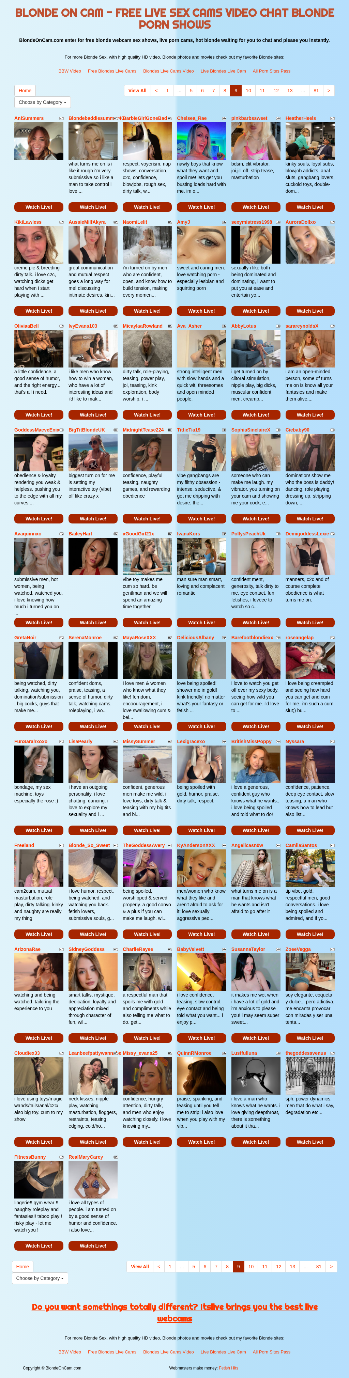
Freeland (24, 845)
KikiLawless (28, 222)
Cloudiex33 (27, 1053)
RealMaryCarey (86, 1157)
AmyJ (183, 222)
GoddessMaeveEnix (36, 430)
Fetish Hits (228, 1368)
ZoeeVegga (298, 949)
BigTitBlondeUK (87, 430)
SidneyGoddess (87, 949)
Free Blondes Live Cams (112, 71)
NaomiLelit (135, 222)
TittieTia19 (188, 430)
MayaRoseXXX (139, 637)
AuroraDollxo (301, 222)
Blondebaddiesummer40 (96, 118)
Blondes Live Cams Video (168, 71)
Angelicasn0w (247, 845)
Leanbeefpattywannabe (95, 1053)
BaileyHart (80, 533)
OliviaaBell (26, 326)
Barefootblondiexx (252, 637)
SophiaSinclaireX (250, 430)
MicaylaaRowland (143, 326)
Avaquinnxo (28, 533)
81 (316, 90)
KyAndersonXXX (196, 845)
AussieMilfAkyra (87, 222)
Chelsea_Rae (192, 118)
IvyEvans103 (83, 326)
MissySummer (139, 741)
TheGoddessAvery (144, 845)
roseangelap (300, 637)
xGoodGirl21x (138, 533)
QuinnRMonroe (194, 1053)
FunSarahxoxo (30, 741)
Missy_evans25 (140, 1053)
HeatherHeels (301, 118)
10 (248, 90)
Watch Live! (39, 207)
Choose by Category (42, 102)
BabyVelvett (190, 949)
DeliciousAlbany (195, 637)
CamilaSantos (301, 845)
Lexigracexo (191, 741)
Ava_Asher (189, 326)
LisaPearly (80, 741)
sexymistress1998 (251, 222)
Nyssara (295, 741)
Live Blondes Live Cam (223, 71)
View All (137, 90)
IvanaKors (188, 533)
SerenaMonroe (85, 637)
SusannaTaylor (248, 949)
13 (290, 90)
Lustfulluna (244, 1053)
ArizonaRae (27, 949)
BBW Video (70, 71)
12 (276, 90)
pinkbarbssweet (249, 118)
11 (262, 90)
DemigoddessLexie (307, 533)
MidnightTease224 (143, 430)
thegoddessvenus (306, 1053)
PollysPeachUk (248, 533)
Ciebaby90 (297, 430)
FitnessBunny (30, 1157)
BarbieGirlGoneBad (145, 118)
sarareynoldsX (302, 326)
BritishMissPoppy (251, 741)
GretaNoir (25, 637)
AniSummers (29, 118)
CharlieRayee (138, 949)
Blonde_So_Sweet (89, 845)
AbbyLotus (243, 326)
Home (25, 90)
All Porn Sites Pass (272, 71)
